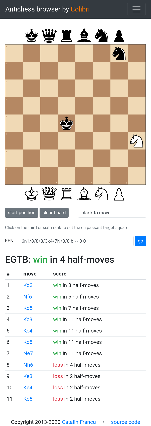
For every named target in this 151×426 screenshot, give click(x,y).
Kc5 (27, 342)
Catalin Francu (79, 422)
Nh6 (28, 365)
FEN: (10, 241)
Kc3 (27, 319)
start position (21, 212)
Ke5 (28, 399)
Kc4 (27, 331)
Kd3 (28, 285)
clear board (54, 212)
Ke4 (28, 387)
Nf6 (27, 297)
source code (125, 422)
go (140, 241)
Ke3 (28, 376)
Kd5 (28, 308)
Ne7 (28, 353)
